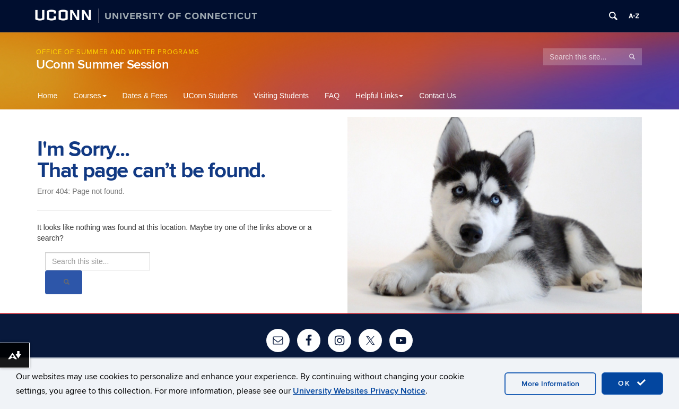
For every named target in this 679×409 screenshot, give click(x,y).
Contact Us (437, 95)
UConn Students (210, 95)
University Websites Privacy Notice (359, 391)
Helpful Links (379, 95)
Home (47, 95)
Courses (89, 95)
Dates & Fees (145, 95)
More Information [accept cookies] (550, 383)
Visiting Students (281, 95)
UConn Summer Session (102, 64)
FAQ (332, 95)
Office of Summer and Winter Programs (117, 52)
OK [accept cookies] (632, 383)
